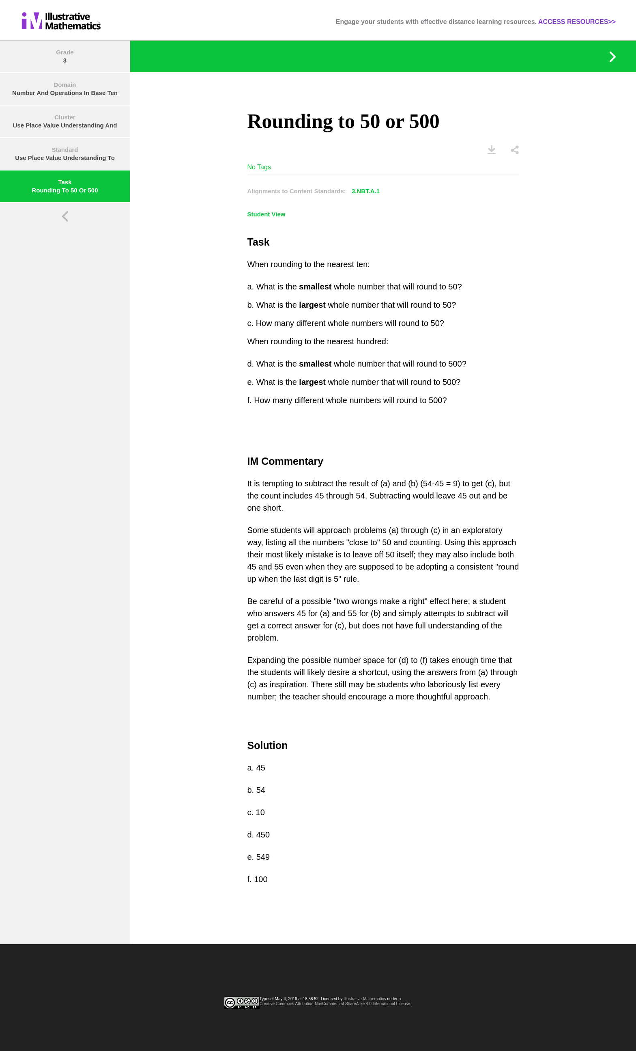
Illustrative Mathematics (365, 999)
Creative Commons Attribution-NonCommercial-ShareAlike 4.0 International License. (335, 1003)
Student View (266, 214)
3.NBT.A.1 (366, 191)
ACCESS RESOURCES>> (577, 21)
